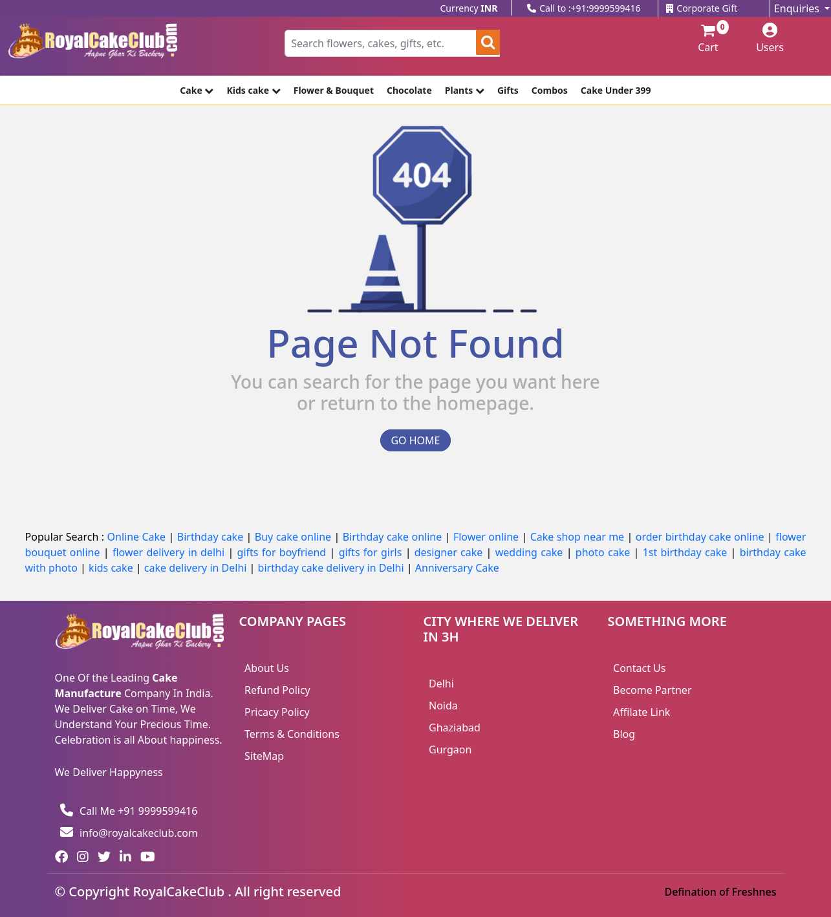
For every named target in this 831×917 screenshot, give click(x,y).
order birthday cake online (701, 537)
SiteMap (264, 756)
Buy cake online (294, 537)
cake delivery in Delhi (197, 568)
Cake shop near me (578, 537)
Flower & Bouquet (334, 90)
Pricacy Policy (277, 712)
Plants (464, 90)
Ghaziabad (454, 727)
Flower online (487, 537)
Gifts (508, 90)
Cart (702, 38)
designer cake (450, 552)
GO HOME (415, 440)
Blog (624, 734)
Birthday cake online (394, 537)
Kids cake (253, 90)
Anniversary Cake (457, 568)
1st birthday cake (687, 552)
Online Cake (138, 537)
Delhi (441, 683)
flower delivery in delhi (170, 552)
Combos (550, 90)
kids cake (112, 568)
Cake (196, 90)
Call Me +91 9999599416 (128, 811)
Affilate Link (641, 712)
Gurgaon (450, 749)
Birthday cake (211, 537)
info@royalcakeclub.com (129, 833)
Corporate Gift (701, 8)
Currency (469, 8)
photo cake (605, 552)
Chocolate (409, 90)
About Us (266, 668)
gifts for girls (372, 552)
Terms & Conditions (292, 734)
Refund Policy (277, 690)
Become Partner (652, 690)
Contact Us (639, 668)
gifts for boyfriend (283, 552)
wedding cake (531, 552)
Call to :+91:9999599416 (583, 8)
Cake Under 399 (616, 90)
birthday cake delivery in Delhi (331, 568)
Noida (443, 705)
